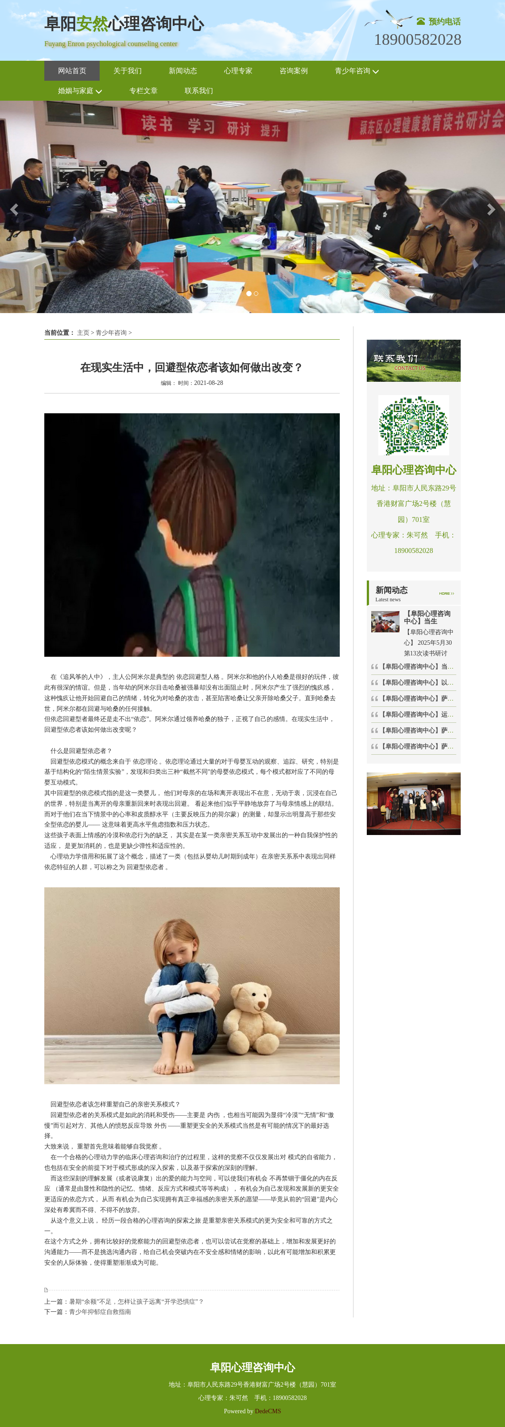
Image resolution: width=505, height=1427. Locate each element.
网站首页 (72, 70)
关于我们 (127, 70)
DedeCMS (267, 1411)
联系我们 (199, 90)
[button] (12, 207)
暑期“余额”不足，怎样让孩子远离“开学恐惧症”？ (136, 1301)
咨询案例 (294, 70)
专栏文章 (143, 90)
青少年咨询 (357, 71)
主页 (83, 332)
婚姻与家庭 (80, 91)
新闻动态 (183, 70)
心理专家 (238, 70)
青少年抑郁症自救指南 (100, 1312)
